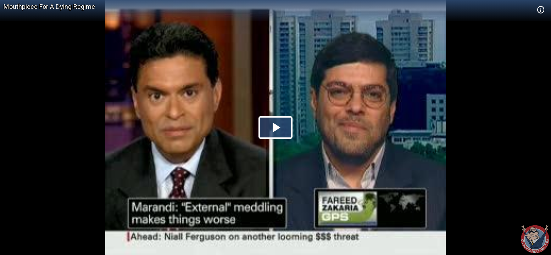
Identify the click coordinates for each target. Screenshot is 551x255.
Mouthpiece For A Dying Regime (49, 6)
